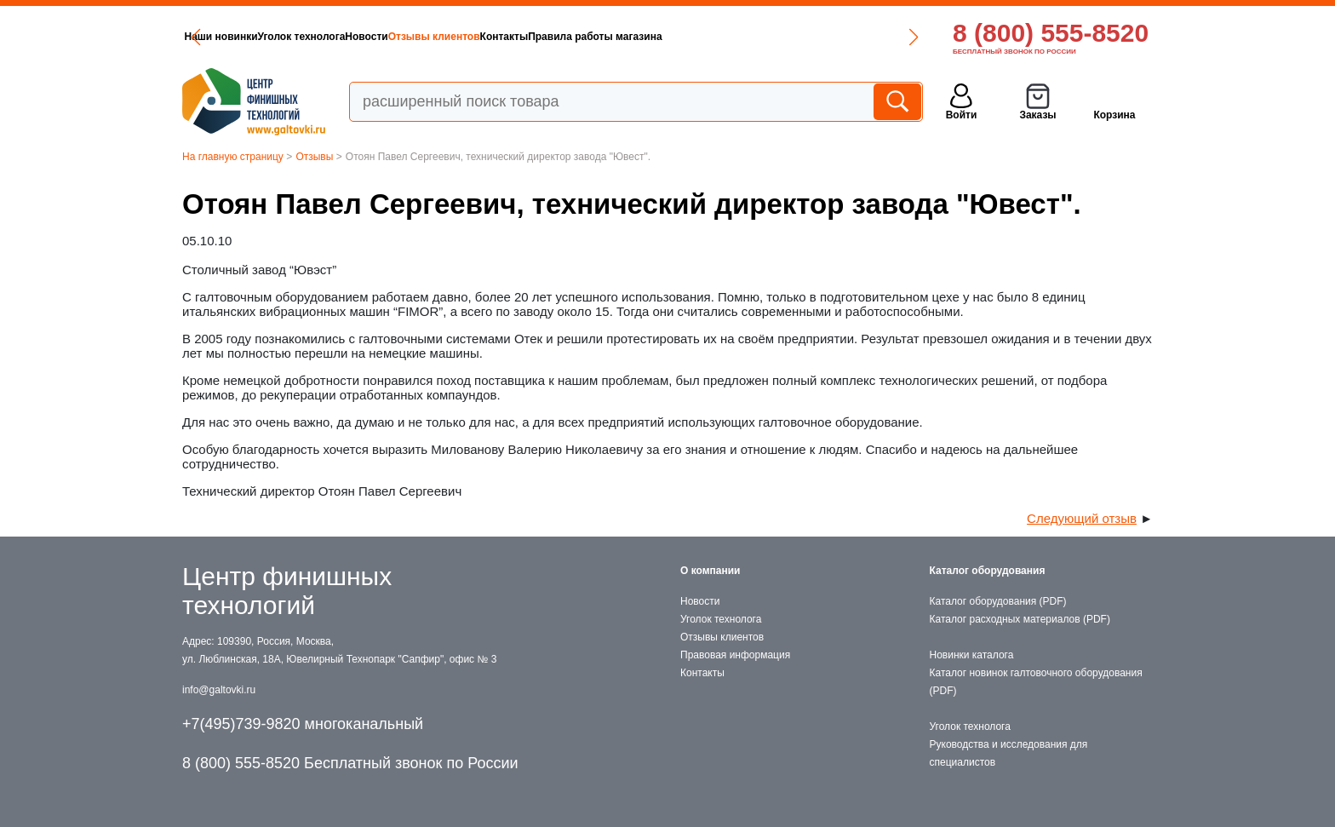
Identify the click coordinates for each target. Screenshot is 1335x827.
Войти (961, 115)
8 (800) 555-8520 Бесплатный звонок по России (350, 763)
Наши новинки (221, 37)
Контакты (504, 37)
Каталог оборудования (988, 571)
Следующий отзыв (1082, 518)
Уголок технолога (302, 37)
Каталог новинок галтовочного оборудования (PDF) (1036, 682)
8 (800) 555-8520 (1051, 33)
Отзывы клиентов (434, 37)
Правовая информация (735, 655)
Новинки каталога (972, 655)
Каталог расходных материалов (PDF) (1020, 619)
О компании (710, 571)
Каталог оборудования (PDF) (998, 601)
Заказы (1037, 115)
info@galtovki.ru (218, 690)
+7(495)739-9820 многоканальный (302, 723)
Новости (366, 37)
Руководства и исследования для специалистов (1009, 753)
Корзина (1114, 115)
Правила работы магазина (595, 37)
